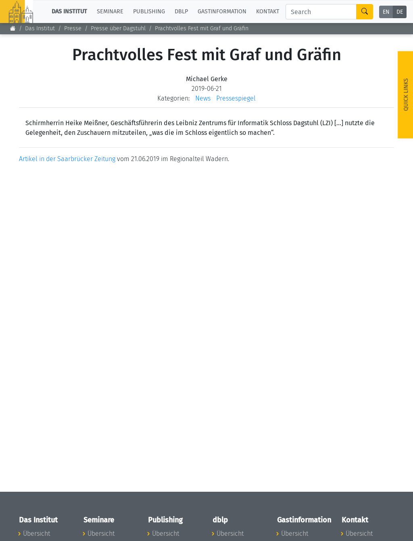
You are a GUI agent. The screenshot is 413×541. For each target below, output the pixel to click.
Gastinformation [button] (222, 11)
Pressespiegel (236, 98)
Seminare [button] (110, 11)
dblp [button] (181, 11)
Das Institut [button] (69, 11)
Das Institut (40, 28)
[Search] (321, 11)
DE (399, 11)
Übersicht (36, 533)
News (203, 98)
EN (386, 11)
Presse (72, 28)
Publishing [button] (149, 11)
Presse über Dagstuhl (118, 28)
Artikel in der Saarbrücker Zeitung (67, 159)
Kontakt (267, 11)
